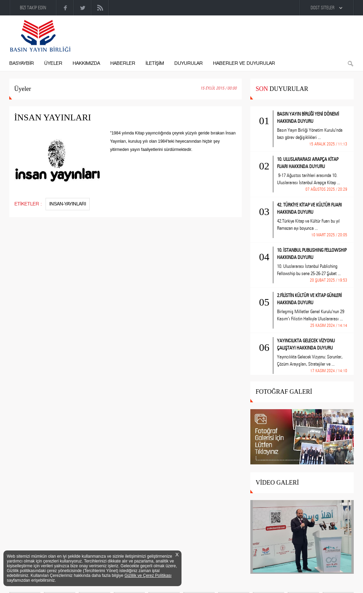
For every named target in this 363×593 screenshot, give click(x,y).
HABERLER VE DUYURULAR (244, 63)
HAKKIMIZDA (86, 63)
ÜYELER (53, 63)
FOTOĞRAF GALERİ (283, 391)
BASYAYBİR (21, 63)
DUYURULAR (188, 63)
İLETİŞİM (155, 63)
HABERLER (122, 63)
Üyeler (22, 88)
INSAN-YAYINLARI (67, 204)
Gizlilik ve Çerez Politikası (148, 575)
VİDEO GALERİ (277, 482)
